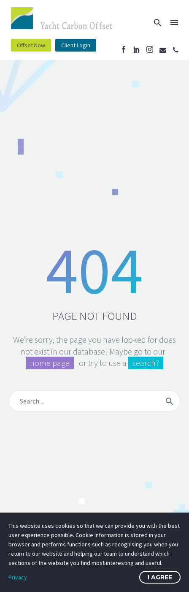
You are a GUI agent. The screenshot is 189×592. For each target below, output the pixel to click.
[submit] (169, 401)
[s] (94, 401)
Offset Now (31, 45)
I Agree (160, 577)
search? (145, 362)
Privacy (17, 577)
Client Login (75, 45)
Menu (174, 22)
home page (50, 362)
